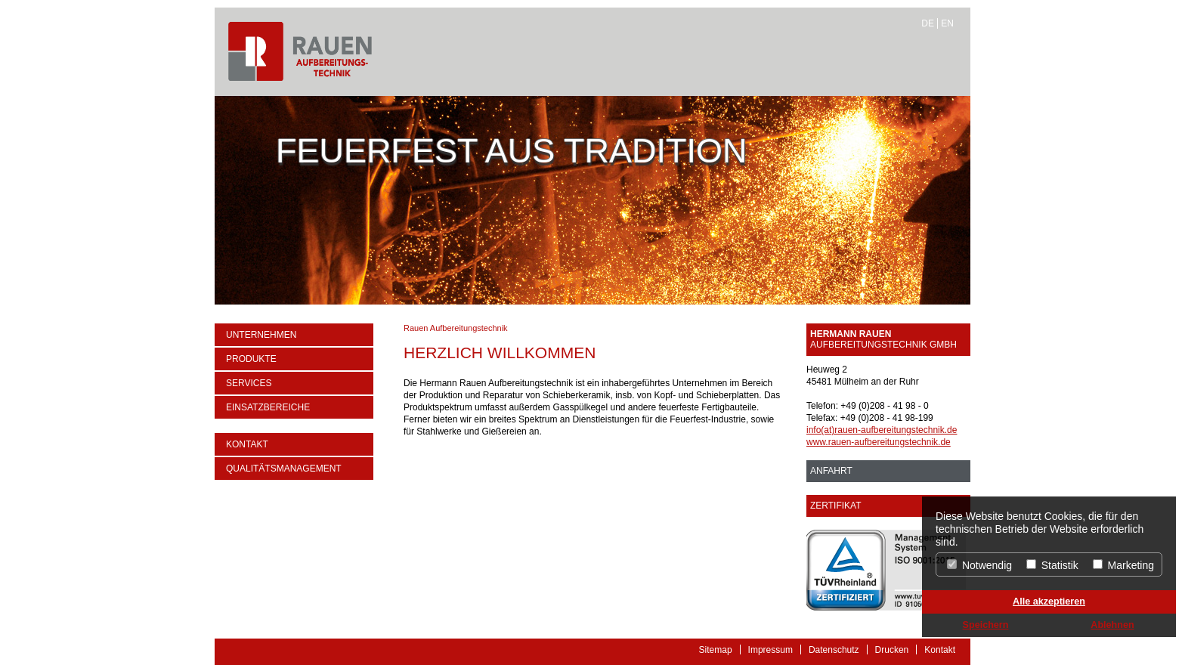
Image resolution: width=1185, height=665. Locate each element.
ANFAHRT (831, 471)
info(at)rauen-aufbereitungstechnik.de (881, 430)
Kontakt (247, 444)
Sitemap (715, 649)
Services (248, 383)
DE (927, 23)
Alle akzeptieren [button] (1049, 601)
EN (947, 23)
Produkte (251, 359)
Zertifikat (836, 505)
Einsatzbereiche (268, 407)
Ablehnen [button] (1112, 625)
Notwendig (979, 565)
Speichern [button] (986, 625)
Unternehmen (261, 334)
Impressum (770, 649)
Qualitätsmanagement (284, 468)
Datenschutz (834, 649)
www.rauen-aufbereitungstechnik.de (878, 442)
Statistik (1052, 565)
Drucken (892, 649)
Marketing (1123, 565)
